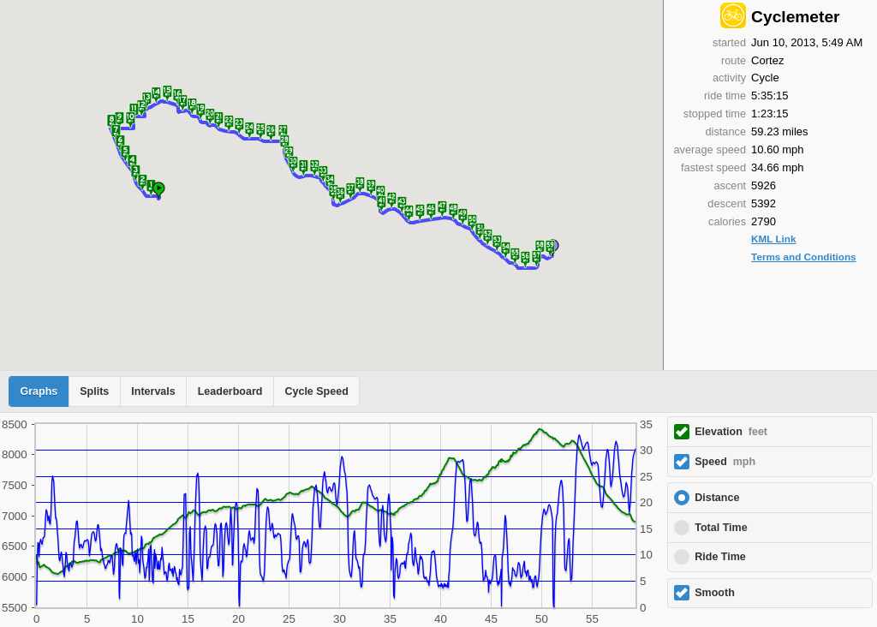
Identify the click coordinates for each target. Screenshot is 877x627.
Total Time (721, 528)
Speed (725, 462)
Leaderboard (230, 391)
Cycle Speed (316, 391)
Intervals (153, 391)
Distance (717, 498)
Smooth (715, 593)
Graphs (39, 391)
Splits (94, 391)
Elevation (731, 432)
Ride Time (720, 557)
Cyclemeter (795, 17)
